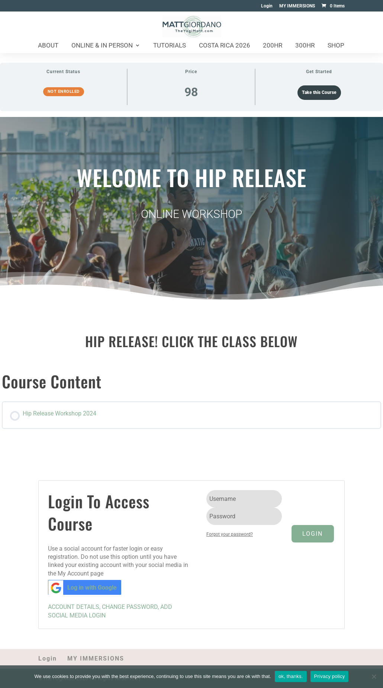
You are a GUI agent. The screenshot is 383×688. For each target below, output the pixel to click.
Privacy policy (329, 676)
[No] (373, 676)
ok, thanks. (291, 676)
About (48, 46)
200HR (272, 46)
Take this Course (319, 92)
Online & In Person (102, 46)
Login (267, 6)
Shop (336, 46)
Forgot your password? (229, 534)
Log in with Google (82, 587)
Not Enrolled (64, 91)
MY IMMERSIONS (297, 6)
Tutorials (169, 46)
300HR (305, 46)
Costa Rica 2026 (224, 46)
